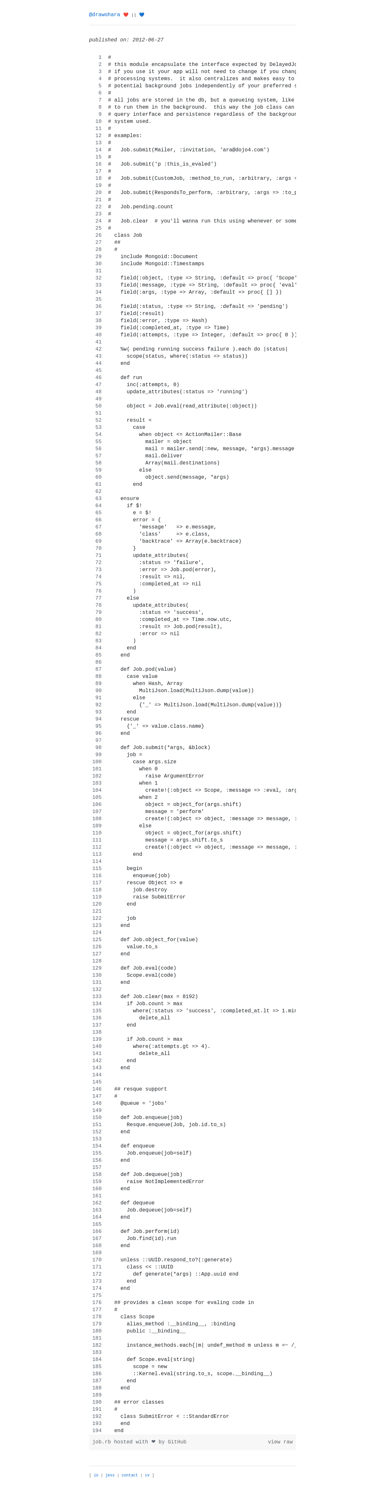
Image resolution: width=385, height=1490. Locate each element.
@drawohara (104, 15)
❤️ (126, 15)
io (96, 1475)
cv (147, 1475)
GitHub (177, 1442)
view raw (280, 1442)
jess (110, 1475)
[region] (192, 744)
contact (130, 1475)
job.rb (103, 1442)
